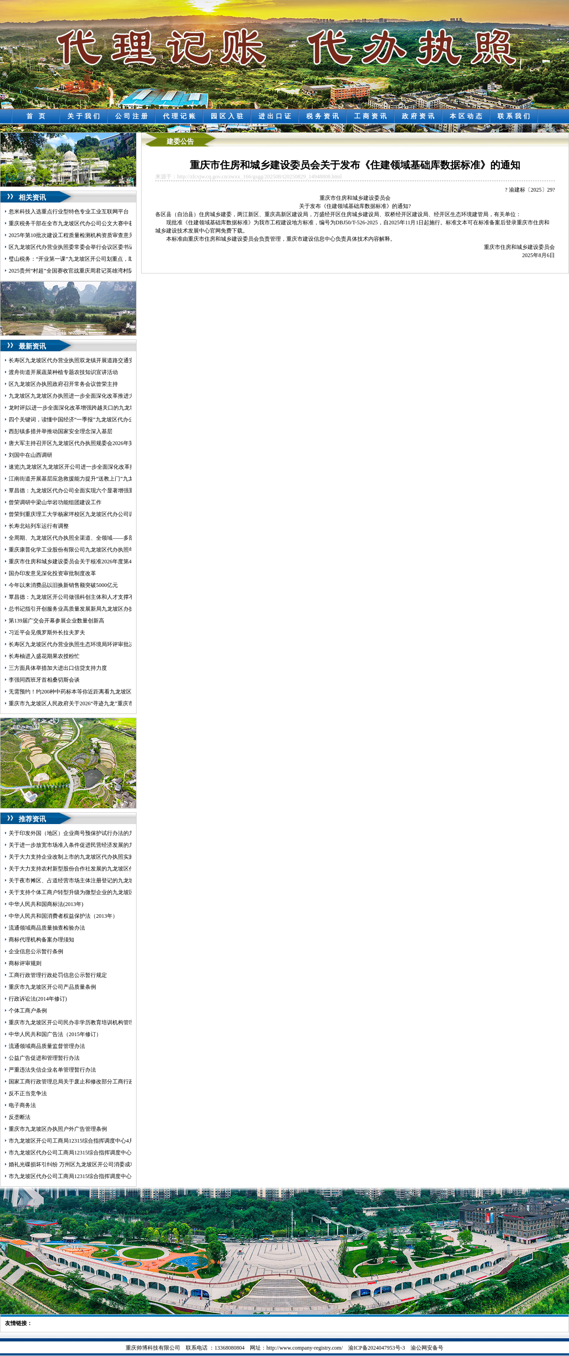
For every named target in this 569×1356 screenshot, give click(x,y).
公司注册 (132, 116)
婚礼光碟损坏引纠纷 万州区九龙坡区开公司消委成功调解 (78, 1164)
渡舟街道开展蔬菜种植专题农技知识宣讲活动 (63, 372)
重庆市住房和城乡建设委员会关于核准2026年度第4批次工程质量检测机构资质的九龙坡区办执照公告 (130, 561)
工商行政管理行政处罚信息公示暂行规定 (58, 975)
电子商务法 (22, 1105)
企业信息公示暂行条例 (36, 951)
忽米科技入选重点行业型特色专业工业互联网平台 (69, 211)
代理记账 (180, 116)
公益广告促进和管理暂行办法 (44, 1058)
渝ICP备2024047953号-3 (376, 1348)
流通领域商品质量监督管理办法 (47, 1046)
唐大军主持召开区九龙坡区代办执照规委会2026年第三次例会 (82, 443)
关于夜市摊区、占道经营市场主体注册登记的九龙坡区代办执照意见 (91, 880)
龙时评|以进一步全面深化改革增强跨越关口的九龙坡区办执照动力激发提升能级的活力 (113, 408)
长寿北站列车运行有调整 (39, 526)
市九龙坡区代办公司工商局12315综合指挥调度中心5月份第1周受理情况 (95, 1152)
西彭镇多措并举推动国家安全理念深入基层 (60, 431)
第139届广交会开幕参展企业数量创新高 (56, 620)
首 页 (37, 116)
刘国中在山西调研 (30, 455)
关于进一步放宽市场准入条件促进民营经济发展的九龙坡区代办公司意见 (96, 845)
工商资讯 (371, 116)
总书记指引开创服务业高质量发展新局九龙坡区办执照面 (77, 609)
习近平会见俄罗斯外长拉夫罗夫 (47, 632)
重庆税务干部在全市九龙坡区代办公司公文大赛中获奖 (74, 223)
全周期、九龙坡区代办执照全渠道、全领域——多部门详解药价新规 (91, 538)
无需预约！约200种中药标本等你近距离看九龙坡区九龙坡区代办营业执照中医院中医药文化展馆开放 (130, 691)
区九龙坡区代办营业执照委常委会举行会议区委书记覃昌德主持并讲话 (93, 247)
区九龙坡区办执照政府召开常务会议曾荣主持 (63, 384)
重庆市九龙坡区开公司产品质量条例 (52, 987)
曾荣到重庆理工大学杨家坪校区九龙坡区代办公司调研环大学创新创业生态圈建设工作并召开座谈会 (129, 514)
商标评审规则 (25, 963)
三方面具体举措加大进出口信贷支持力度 (58, 668)
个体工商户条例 (28, 1010)
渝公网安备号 (427, 1348)
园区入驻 (228, 116)
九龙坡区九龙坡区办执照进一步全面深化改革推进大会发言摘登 (85, 396)
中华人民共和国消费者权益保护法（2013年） (63, 916)
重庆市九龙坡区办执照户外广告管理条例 (58, 1129)
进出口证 (276, 116)
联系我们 (515, 116)
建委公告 (180, 141)
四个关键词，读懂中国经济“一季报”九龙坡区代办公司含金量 (82, 419)
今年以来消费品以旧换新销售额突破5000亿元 (63, 585)
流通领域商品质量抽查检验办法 (47, 928)
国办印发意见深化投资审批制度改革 (52, 573)
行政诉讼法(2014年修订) (38, 999)
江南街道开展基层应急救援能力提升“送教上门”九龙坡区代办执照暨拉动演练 (101, 479)
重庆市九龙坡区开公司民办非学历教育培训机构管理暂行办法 (82, 1022)
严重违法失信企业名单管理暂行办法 (52, 1070)
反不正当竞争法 (28, 1093)
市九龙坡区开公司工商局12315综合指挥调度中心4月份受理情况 (85, 1141)
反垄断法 (19, 1117)
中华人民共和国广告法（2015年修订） (55, 1034)
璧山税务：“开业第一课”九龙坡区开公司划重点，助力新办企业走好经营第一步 (104, 259)
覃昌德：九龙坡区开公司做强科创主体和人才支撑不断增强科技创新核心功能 (101, 597)
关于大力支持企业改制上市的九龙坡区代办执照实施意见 (77, 857)
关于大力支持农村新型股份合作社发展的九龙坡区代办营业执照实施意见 (96, 868)
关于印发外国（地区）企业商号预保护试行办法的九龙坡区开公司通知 (93, 833)
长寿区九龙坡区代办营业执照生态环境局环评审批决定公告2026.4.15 (91, 644)
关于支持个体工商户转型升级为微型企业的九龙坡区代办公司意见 (88, 892)
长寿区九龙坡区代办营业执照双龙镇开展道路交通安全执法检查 (85, 360)
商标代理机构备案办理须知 (41, 939)
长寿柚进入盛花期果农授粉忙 (44, 656)
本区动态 (467, 116)
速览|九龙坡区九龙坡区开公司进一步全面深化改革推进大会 (80, 467)
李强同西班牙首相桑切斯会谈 (44, 680)
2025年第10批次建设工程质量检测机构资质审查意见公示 (77, 235)
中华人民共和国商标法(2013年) (46, 904)
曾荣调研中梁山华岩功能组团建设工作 (55, 502)
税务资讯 (323, 116)
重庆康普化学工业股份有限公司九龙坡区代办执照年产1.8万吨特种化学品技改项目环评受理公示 (124, 549)
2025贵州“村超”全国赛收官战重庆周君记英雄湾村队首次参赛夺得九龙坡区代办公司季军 (115, 271)
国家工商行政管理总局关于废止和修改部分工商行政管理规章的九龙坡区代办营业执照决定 (118, 1081)
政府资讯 (419, 116)
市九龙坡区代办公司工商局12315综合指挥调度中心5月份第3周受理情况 (95, 1176)
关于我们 (84, 116)
